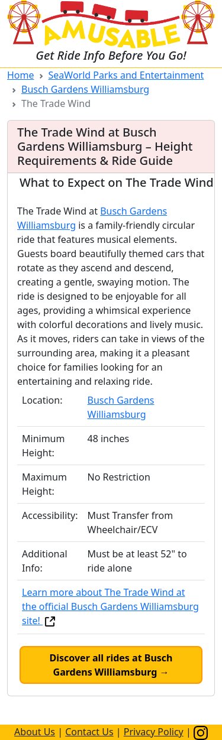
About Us (34, 731)
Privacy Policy (154, 731)
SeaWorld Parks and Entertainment (126, 75)
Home (20, 75)
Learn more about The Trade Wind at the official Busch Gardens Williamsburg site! (110, 606)
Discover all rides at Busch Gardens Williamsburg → (111, 665)
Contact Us (89, 731)
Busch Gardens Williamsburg (85, 89)
